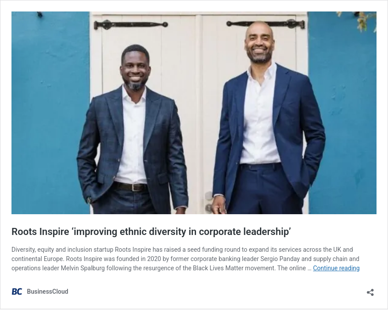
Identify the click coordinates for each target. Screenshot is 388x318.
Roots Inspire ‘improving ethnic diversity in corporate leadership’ (151, 231)
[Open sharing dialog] (370, 289)
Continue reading (336, 268)
